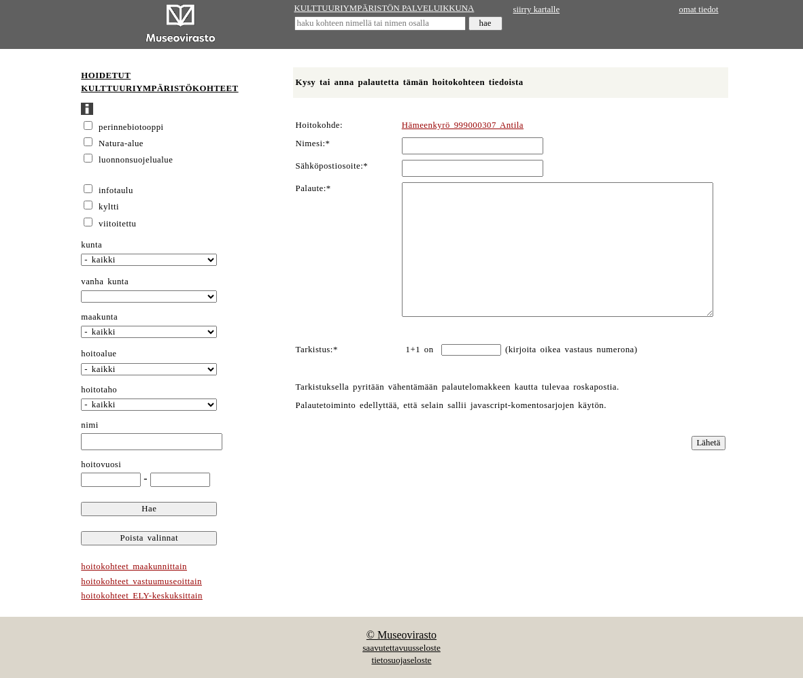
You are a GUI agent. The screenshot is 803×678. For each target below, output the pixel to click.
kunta (91, 245)
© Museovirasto (401, 635)
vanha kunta (105, 281)
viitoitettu (117, 223)
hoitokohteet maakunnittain (134, 566)
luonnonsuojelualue (136, 160)
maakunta (99, 317)
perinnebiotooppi (131, 127)
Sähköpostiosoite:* (332, 166)
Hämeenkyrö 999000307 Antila (463, 125)
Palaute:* (313, 188)
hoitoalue (98, 353)
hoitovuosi (101, 464)
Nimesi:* (313, 143)
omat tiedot (699, 9)
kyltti (109, 206)
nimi (90, 425)
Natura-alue (121, 143)
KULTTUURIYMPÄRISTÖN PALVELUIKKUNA (384, 8)
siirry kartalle (536, 9)
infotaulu (116, 190)
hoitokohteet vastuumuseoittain (141, 581)
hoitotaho (99, 389)
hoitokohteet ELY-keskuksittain (142, 595)
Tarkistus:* (317, 349)
